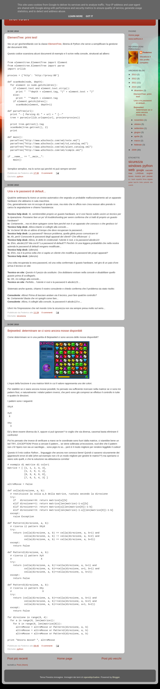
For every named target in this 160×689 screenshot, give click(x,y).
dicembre (138, 90)
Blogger (116, 677)
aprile (137, 136)
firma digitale (148, 179)
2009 (134, 150)
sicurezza (21, 316)
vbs (151, 182)
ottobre (137, 124)
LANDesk (140, 173)
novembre (139, 120)
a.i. (129, 179)
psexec (150, 176)
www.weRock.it (135, 39)
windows (134, 166)
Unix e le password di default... (27, 191)
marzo (137, 140)
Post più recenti (17, 658)
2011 (134, 82)
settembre (139, 128)
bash (133, 179)
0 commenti (47, 173)
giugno (137, 132)
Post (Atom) (22, 665)
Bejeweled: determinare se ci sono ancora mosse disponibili (45, 330)
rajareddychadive (91, 677)
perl (143, 176)
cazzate (149, 170)
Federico (147, 52)
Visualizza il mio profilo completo (145, 59)
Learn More (75, 16)
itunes (130, 176)
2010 (134, 87)
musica (138, 176)
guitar (130, 182)
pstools (146, 182)
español (139, 179)
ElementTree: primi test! (22, 37)
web (131, 170)
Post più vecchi (111, 658)
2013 (134, 74)
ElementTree (54, 44)
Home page (64, 658)
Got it (89, 16)
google (140, 170)
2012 (134, 78)
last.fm (136, 182)
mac (130, 173)
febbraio (138, 144)
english (150, 173)
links (141, 182)
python (20, 176)
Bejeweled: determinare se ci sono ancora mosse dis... (143, 111)
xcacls (130, 185)
